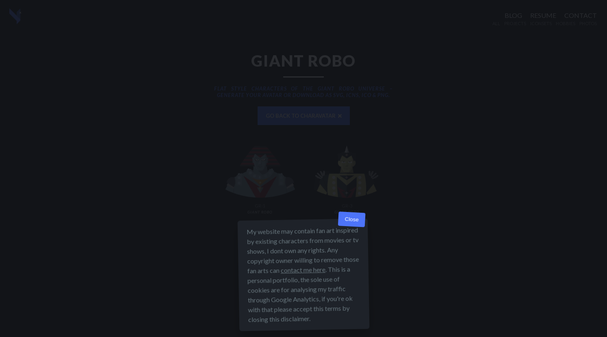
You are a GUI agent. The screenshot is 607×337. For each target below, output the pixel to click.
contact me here (303, 270)
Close (352, 219)
